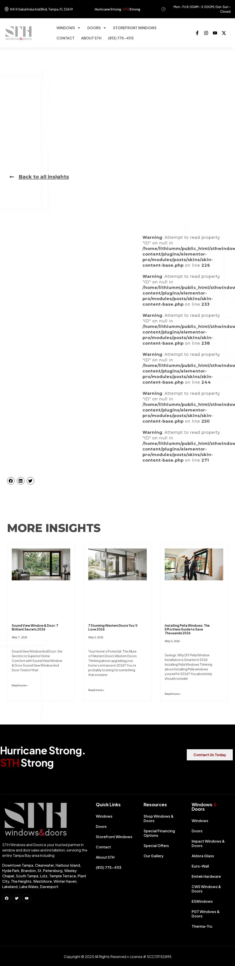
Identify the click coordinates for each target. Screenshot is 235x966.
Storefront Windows (135, 27)
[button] (11, 481)
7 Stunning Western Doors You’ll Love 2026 (112, 627)
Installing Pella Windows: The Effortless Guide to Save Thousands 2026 (187, 629)
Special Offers (156, 845)
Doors (96, 28)
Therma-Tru (202, 926)
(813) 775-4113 (121, 38)
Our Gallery (154, 855)
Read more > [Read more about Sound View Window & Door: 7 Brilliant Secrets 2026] (20, 685)
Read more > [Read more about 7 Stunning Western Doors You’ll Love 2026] (96, 690)
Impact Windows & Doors (208, 843)
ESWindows (202, 901)
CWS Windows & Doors (206, 888)
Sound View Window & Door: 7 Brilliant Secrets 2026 (35, 627)
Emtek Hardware (206, 876)
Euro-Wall (200, 866)
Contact (65, 38)
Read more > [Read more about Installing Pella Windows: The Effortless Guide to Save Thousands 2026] (173, 694)
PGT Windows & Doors (206, 913)
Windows (68, 28)
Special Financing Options (159, 833)
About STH (91, 38)
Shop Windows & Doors (159, 818)
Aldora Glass (203, 855)
